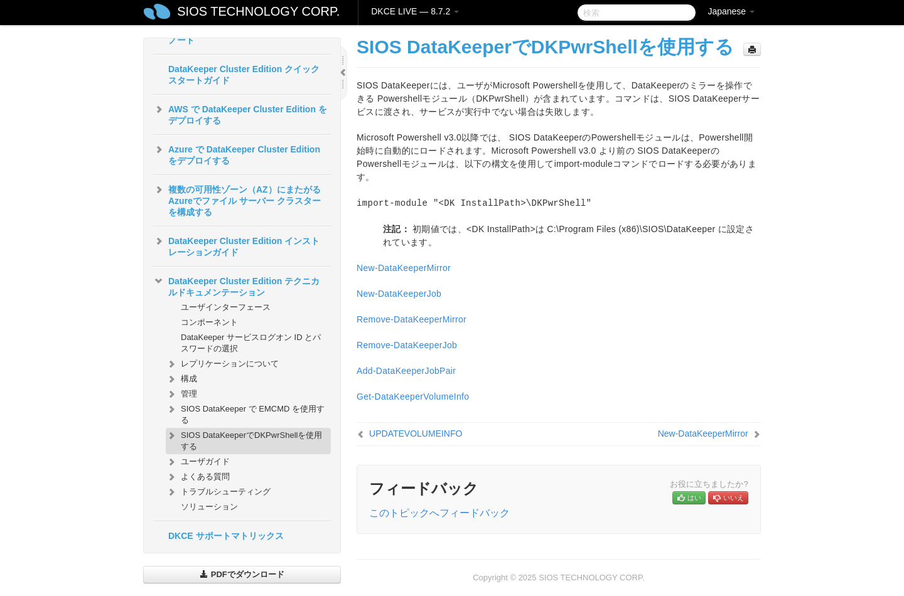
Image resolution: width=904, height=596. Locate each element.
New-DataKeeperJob (399, 294)
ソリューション (209, 506)
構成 (181, 378)
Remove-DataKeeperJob (407, 345)
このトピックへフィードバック (439, 513)
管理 (181, 394)
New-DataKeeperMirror (404, 268)
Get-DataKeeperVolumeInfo (413, 396)
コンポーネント (209, 322)
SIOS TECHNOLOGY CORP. (258, 11)
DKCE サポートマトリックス (226, 536)
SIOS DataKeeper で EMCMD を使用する (245, 413)
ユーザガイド (198, 461)
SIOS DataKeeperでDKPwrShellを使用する (244, 439)
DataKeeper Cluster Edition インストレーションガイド (236, 245)
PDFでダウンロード (242, 574)
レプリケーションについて (222, 363)
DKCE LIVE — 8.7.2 (415, 11)
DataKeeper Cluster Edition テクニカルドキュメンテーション (236, 285)
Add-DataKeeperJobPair (406, 371)
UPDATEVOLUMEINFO (415, 433)
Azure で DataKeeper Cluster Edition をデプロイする (236, 154)
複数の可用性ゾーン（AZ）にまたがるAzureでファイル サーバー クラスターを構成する (237, 199)
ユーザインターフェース (226, 307)
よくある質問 (198, 476)
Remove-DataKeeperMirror (411, 319)
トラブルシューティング (218, 491)
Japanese (731, 11)
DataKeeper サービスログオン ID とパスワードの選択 (251, 343)
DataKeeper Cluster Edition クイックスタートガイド (244, 74)
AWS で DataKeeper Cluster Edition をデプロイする (240, 113)
